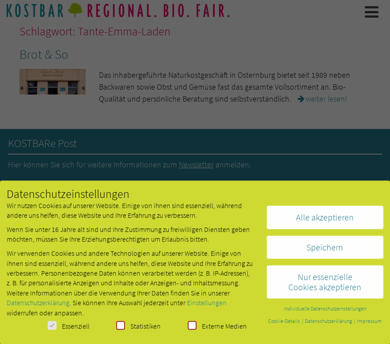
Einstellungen (207, 306)
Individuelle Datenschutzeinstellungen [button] (325, 312)
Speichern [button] (325, 250)
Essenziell (69, 329)
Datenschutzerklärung (38, 306)
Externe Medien (217, 329)
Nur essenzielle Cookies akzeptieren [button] (324, 285)
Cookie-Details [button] (284, 324)
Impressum (369, 324)
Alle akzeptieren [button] (325, 220)
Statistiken (138, 329)
